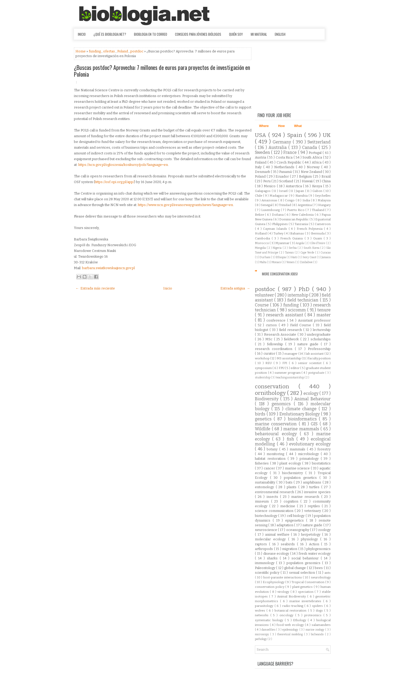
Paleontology (265, 568)
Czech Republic (289, 162)
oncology (287, 615)
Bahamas (297, 233)
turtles (315, 487)
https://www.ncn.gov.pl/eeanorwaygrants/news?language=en (185, 205)
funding (95, 51)
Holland (261, 233)
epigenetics (295, 520)
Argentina (305, 205)
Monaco (277, 262)
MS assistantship (289, 358)
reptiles (315, 506)
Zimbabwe (306, 262)
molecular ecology (271, 539)
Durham (265, 257)
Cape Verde (307, 252)
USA (261, 135)
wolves (260, 610)
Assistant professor (314, 320)
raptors (262, 544)
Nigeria (277, 248)
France (290, 152)
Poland (123, 51)
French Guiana (292, 238)
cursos (272, 325)
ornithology (271, 393)
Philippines (280, 224)
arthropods (264, 549)
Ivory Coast (310, 257)
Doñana (278, 214)
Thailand (318, 210)
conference (276, 320)
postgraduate (316, 372)
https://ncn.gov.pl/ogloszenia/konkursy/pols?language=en (123, 165)
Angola (300, 243)
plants (292, 487)
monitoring (276, 454)
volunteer (265, 295)
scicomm (297, 309)
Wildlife (263, 428)
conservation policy (270, 587)
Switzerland (319, 142)
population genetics (301, 478)
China (326, 181)
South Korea (311, 248)
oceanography (298, 530)
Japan (300, 191)
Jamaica (326, 257)
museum (263, 501)
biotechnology (266, 516)
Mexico (270, 186)
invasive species (317, 492)
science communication (275, 511)
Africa (317, 162)
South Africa (312, 157)
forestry (324, 449)
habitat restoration (271, 459)
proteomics (313, 615)
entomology (265, 487)
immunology (265, 563)
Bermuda (318, 233)
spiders (318, 606)
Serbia (293, 248)
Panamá (286, 172)
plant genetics (303, 587)
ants (327, 573)
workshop (262, 358)
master (324, 314)
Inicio (82, 34)
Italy (259, 167)
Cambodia (263, 238)
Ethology (300, 620)
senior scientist (310, 363)
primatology (310, 459)
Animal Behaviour (312, 398)
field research (291, 330)
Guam (318, 238)
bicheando (318, 634)
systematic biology (270, 620)
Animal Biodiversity (292, 596)
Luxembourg (271, 210)
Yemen (290, 262)
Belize (260, 214)
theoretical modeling (290, 634)
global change (295, 568)
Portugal (316, 153)
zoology (324, 530)
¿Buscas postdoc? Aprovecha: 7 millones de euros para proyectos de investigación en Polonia (162, 70)
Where (264, 126)
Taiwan (290, 252)
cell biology (296, 516)
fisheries (262, 463)
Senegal (267, 205)
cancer (270, 468)
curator (270, 353)
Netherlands (285, 167)
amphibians (312, 482)
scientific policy (268, 573)
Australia (278, 147)
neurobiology (321, 577)
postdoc (137, 51)
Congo (290, 200)
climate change (302, 408)
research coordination (275, 349)
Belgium (306, 176)
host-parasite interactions (283, 577)
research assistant (285, 314)
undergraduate (319, 334)
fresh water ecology (315, 553)
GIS (315, 423)
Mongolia (261, 248)
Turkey (278, 233)
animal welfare (278, 534)
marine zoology (315, 629)
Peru (267, 181)
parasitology (264, 606)
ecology (311, 393)
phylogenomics (318, 549)
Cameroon (323, 224)
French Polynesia (310, 229)
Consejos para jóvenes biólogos (198, 34)
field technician (303, 300)
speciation (306, 592)
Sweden (263, 152)
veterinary (313, 511)
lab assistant (315, 353)
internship (298, 295)
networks (262, 615)
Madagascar (279, 195)
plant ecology (290, 463)
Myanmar (282, 243)
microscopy (262, 634)
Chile (259, 195)
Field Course (301, 325)
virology (283, 592)
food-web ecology (291, 625)
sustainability (265, 482)
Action (315, 544)
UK (327, 135)
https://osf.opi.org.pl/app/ (114, 182)
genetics (264, 418)
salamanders (321, 625)
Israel (284, 191)
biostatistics (321, 463)
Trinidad (285, 205)
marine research (306, 497)
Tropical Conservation (308, 582)
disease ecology (276, 553)
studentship (263, 377)
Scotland (286, 181)
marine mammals (301, 428)
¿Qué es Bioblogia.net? (110, 34)
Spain (295, 135)
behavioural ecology (277, 433)
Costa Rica (285, 157)
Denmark (263, 172)
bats (290, 482)
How (281, 126)
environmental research (275, 492)
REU (269, 363)
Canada (310, 147)
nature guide (308, 344)
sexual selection (302, 573)
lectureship (322, 330)
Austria (261, 157)
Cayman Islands (276, 229)
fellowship (276, 344)
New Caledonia (303, 214)
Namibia (301, 195)
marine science (298, 468)
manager (291, 353)
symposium (263, 368)
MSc (269, 339)
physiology (310, 539)
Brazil (326, 176)
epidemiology (290, 629)
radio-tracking (293, 606)
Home (80, 51)
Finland (261, 162)
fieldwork (292, 339)
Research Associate (280, 334)
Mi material (259, 34)
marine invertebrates (306, 601)
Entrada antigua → (235, 288)
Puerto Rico (296, 210)
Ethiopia (281, 257)
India (306, 200)
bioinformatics (303, 418)
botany (273, 449)
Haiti (294, 257)
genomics (283, 403)
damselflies (268, 629)
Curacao (325, 252)
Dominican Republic (294, 219)
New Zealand (312, 172)
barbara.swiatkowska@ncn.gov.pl (108, 268)
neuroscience (266, 530)
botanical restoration (291, 610)
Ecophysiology (274, 582)
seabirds (289, 544)
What (298, 126)
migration (290, 549)
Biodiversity (267, 398)
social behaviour (306, 558)
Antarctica (294, 186)
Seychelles (323, 195)
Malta (263, 262)
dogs (320, 610)
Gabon (317, 191)
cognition (292, 501)
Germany (283, 142)
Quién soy (236, 34)
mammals (298, 449)
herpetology (311, 534)
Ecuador (283, 176)
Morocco (262, 243)
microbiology (309, 454)
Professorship (319, 349)
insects (273, 497)
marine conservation (277, 423)
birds (261, 414)
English (280, 34)
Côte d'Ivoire (318, 243)
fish (291, 439)
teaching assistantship (290, 377)
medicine (288, 506)
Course (262, 305)
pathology (261, 639)
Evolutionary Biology (300, 414)
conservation (277, 386)
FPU (282, 368)
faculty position (319, 358)
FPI (285, 363)
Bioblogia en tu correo (150, 34)
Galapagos (263, 191)
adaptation (285, 525)
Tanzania (302, 224)
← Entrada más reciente (95, 288)
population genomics (304, 563)
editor (295, 368)
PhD (305, 289)
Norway (314, 167)
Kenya (317, 186)
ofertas (109, 51)
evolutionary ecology (310, 444)
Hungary (324, 205)
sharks (273, 558)
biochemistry (293, 473)
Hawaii (307, 181)
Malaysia (324, 200)
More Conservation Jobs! (280, 273)
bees (319, 568)
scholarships (321, 339)
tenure (324, 309)
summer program (287, 372)
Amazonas (269, 200)
